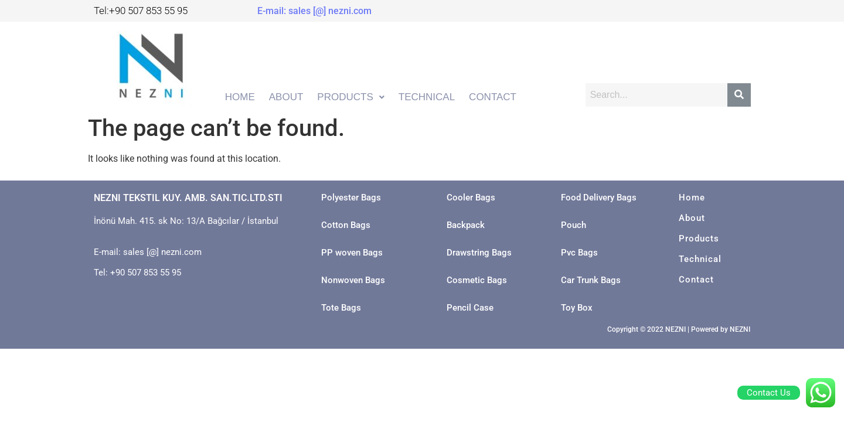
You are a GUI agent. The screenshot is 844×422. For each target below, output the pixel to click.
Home (692, 197)
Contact (696, 279)
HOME (240, 97)
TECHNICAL (427, 97)
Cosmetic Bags (477, 280)
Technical (700, 259)
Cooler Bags (471, 197)
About (692, 218)
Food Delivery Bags (599, 197)
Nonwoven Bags (353, 280)
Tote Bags (341, 307)
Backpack (466, 225)
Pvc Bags (579, 252)
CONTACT (492, 97)
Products (699, 238)
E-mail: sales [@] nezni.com (314, 10)
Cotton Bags (345, 225)
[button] (350, 97)
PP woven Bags (352, 252)
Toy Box (577, 307)
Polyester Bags (351, 197)
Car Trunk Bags (591, 280)
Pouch (573, 225)
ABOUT (286, 97)
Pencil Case (470, 307)
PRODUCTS (350, 97)
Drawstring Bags (479, 252)
